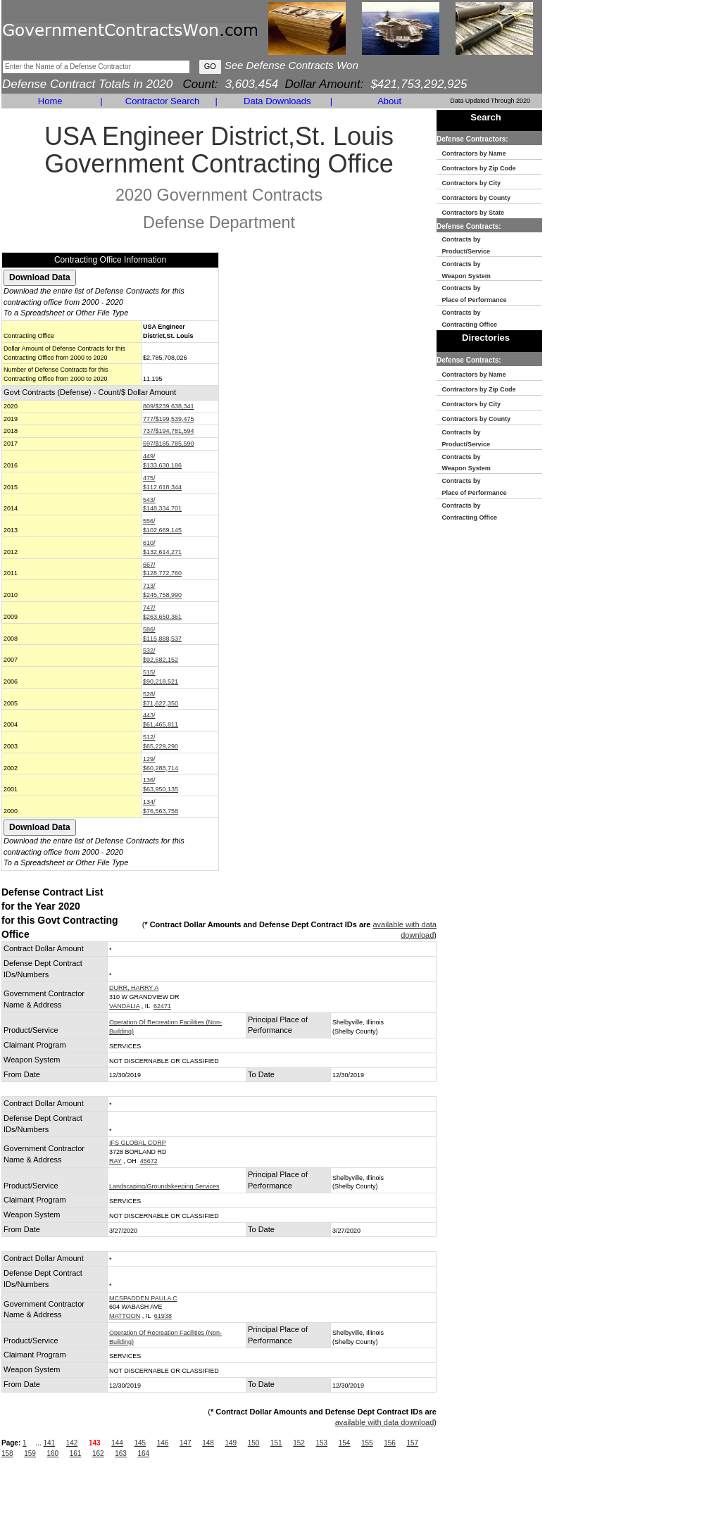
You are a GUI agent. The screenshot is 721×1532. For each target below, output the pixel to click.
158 (7, 1453)
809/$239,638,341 (168, 406)
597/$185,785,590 (168, 443)
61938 (163, 1315)
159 (30, 1453)
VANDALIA (124, 1006)
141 (49, 1443)
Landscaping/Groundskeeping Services (164, 1186)
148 (208, 1443)
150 (254, 1443)
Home (50, 101)
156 (390, 1443)
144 (117, 1443)
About (389, 101)
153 (321, 1443)
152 (299, 1443)
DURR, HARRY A (133, 987)
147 (186, 1443)
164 (144, 1453)
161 (76, 1453)
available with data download (384, 1422)
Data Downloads (277, 101)
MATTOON (124, 1315)
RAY (115, 1160)
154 (345, 1443)
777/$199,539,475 (168, 418)
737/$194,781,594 (168, 430)
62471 (162, 1006)
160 (53, 1453)
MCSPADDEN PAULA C (143, 1298)
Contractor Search (162, 101)
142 (72, 1443)
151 (276, 1443)
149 (231, 1443)
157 (412, 1443)
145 (140, 1443)
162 (98, 1453)
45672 (149, 1160)
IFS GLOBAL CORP (137, 1142)
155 (367, 1443)
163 (121, 1453)
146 (163, 1443)
